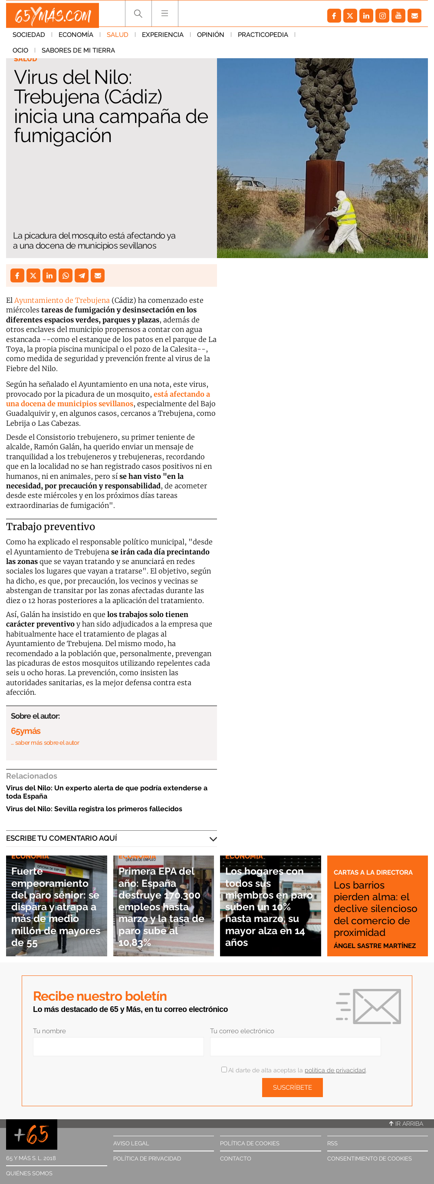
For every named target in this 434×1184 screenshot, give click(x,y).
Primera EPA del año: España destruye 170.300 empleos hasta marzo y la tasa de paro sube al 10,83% (162, 900)
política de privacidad (335, 1070)
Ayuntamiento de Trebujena (62, 300)
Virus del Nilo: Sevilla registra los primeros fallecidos (94, 809)
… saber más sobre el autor (45, 742)
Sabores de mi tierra (367, 39)
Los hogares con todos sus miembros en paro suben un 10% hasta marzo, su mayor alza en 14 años (270, 906)
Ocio (309, 39)
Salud (117, 39)
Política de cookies (249, 1143)
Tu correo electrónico (242, 1031)
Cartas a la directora (377, 860)
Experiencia (163, 39)
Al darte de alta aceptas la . (294, 1070)
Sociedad (29, 39)
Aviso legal (131, 1143)
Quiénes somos (29, 1173)
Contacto (235, 1158)
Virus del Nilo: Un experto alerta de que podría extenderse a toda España (106, 792)
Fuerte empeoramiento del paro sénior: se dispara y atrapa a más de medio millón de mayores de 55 (56, 906)
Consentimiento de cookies (369, 1158)
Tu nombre (49, 1031)
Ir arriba (406, 1123)
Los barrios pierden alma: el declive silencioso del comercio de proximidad (371, 902)
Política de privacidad (147, 1158)
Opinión (210, 39)
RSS (332, 1143)
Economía (76, 39)
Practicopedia (263, 39)
